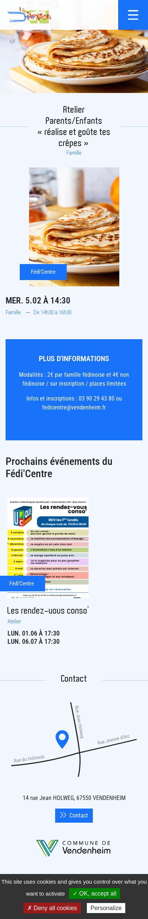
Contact (74, 815)
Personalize (106, 908)
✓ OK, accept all (94, 893)
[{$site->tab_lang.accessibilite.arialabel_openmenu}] (133, 15)
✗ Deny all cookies (52, 908)
